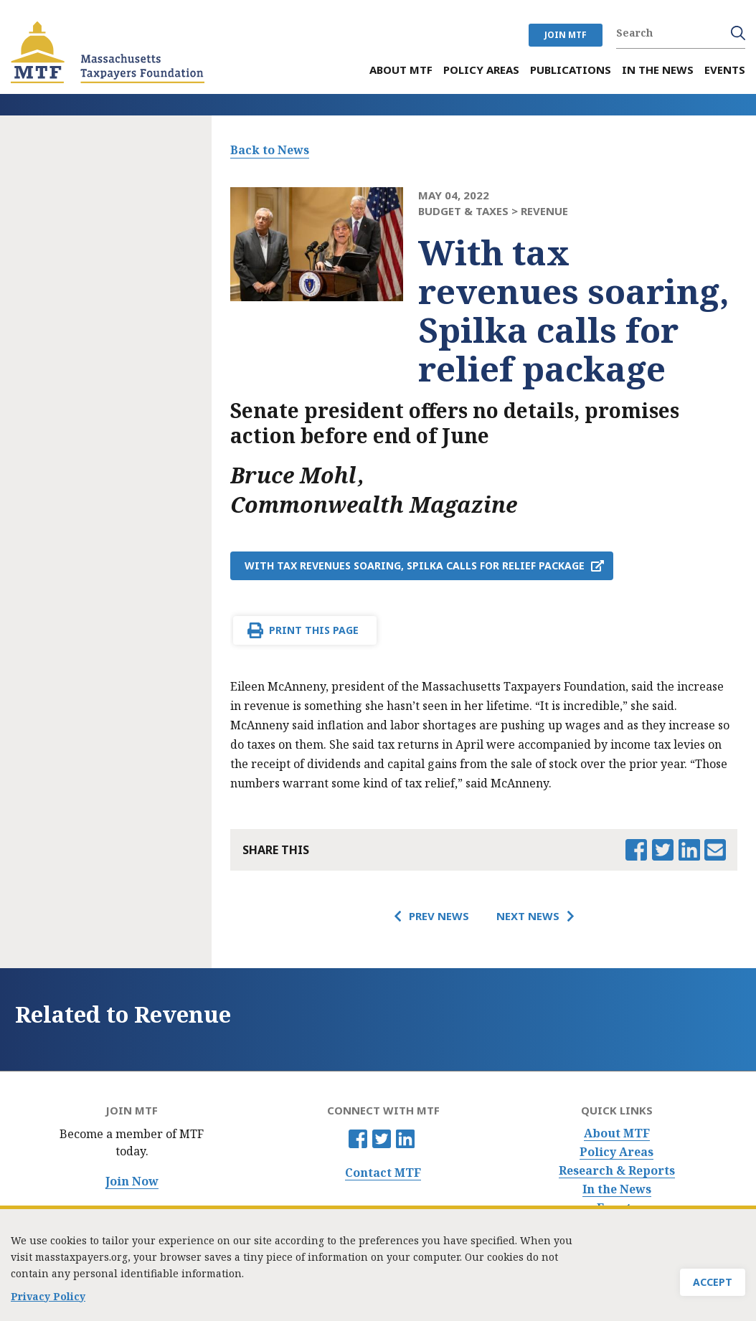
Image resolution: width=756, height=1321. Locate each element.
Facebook (358, 1139)
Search (738, 33)
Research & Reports (617, 1170)
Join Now (132, 1181)
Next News (527, 916)
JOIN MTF (565, 35)
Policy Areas (616, 1152)
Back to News (269, 150)
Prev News (439, 916)
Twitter (382, 1139)
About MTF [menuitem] (401, 70)
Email (715, 850)
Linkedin (405, 1139)
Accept (712, 1285)
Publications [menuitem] (570, 70)
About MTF (617, 1133)
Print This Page (314, 630)
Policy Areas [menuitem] (481, 70)
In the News (616, 1189)
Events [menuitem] (724, 70)
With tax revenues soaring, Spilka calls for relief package (415, 565)
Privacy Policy (48, 1299)
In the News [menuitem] (658, 70)
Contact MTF (383, 1172)
